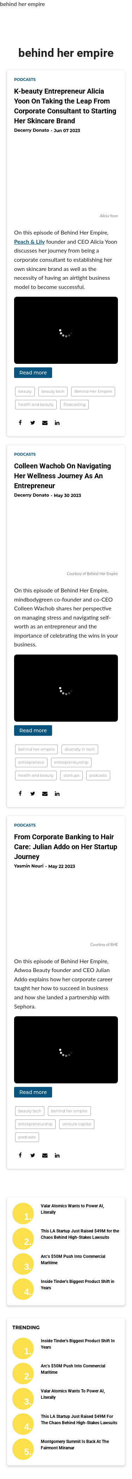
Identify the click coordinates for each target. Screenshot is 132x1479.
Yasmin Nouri (29, 866)
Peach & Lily (29, 241)
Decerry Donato (31, 130)
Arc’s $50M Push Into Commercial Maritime (73, 1259)
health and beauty (36, 404)
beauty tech (53, 391)
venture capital (76, 1124)
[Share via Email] (45, 422)
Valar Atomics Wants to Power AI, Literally (72, 1209)
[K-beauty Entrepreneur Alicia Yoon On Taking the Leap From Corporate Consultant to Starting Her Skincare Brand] (66, 174)
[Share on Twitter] (32, 422)
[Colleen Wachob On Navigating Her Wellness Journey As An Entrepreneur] (66, 535)
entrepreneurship (71, 762)
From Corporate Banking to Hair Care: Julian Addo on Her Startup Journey (65, 847)
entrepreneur (31, 762)
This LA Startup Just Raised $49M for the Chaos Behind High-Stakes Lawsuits (80, 1234)
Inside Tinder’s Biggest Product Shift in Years (77, 1284)
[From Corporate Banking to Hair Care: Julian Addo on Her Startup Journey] (66, 906)
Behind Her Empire (93, 391)
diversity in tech (80, 749)
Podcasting (74, 404)
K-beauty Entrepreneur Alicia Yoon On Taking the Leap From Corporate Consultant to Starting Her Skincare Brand (65, 106)
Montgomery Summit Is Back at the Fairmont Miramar (75, 1444)
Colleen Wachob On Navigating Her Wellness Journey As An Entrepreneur (62, 476)
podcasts (25, 79)
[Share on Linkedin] (57, 422)
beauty (25, 391)
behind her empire (36, 749)
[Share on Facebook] (20, 422)
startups (71, 775)
